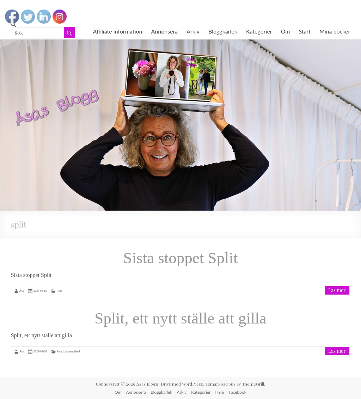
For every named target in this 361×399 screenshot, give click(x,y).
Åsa (21, 290)
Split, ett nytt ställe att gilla (180, 318)
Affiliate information (117, 31)
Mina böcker (334, 31)
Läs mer (337, 290)
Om (285, 31)
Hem (219, 392)
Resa (59, 290)
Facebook (237, 392)
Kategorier (259, 31)
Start (305, 31)
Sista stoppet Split (180, 258)
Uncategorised (71, 351)
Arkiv (193, 31)
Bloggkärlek (222, 31)
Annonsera (164, 31)
